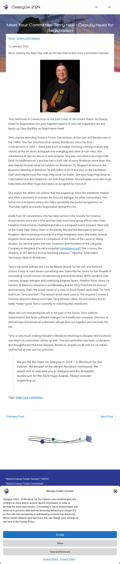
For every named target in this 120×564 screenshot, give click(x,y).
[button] (115, 491)
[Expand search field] (109, 7)
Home (11, 38)
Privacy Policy (67, 559)
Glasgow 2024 (25, 7)
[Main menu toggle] (96, 7)
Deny (60, 543)
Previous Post (13, 416)
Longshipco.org (69, 248)
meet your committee (29, 397)
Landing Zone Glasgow (28, 38)
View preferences (60, 551)
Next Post (109, 416)
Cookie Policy (50, 559)
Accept (60, 534)
